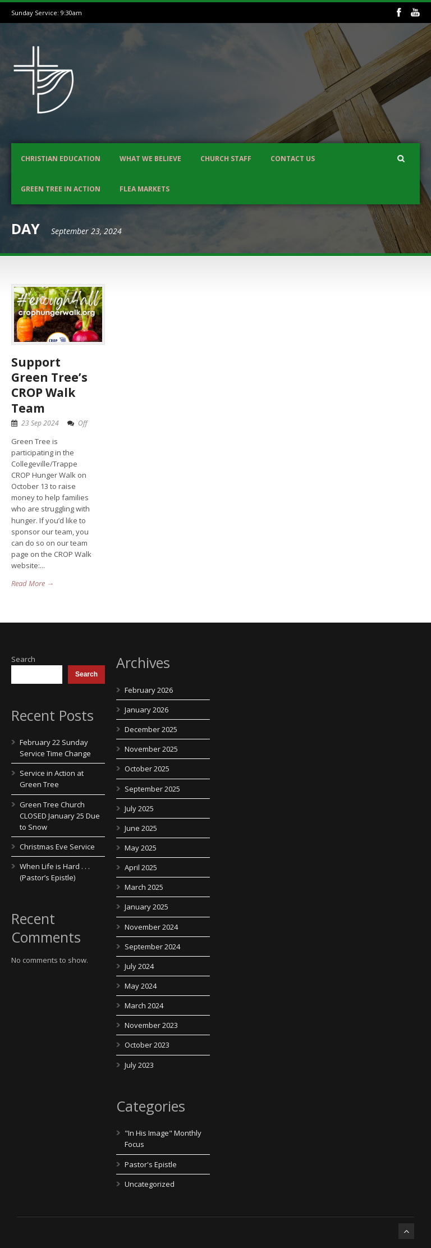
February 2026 (149, 690)
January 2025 (146, 907)
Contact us (292, 158)
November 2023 (151, 1025)
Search (23, 659)
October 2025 (147, 769)
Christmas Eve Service (57, 847)
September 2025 (152, 789)
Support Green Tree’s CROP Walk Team (49, 385)
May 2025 (141, 848)
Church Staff (225, 158)
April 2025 (141, 867)
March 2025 (144, 887)
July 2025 (139, 808)
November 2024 (151, 927)
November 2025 (151, 749)
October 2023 (147, 1045)
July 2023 (139, 1065)
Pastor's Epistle (151, 1164)
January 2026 (146, 710)
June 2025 (141, 828)
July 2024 (139, 966)
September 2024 (152, 946)
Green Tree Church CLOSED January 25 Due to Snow (60, 815)
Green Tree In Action (60, 189)
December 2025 (151, 729)
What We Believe (150, 158)
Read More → (32, 583)
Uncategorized (150, 1184)
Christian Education (60, 158)
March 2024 (144, 1005)
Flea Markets (144, 189)
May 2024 (141, 986)
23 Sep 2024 (40, 423)
